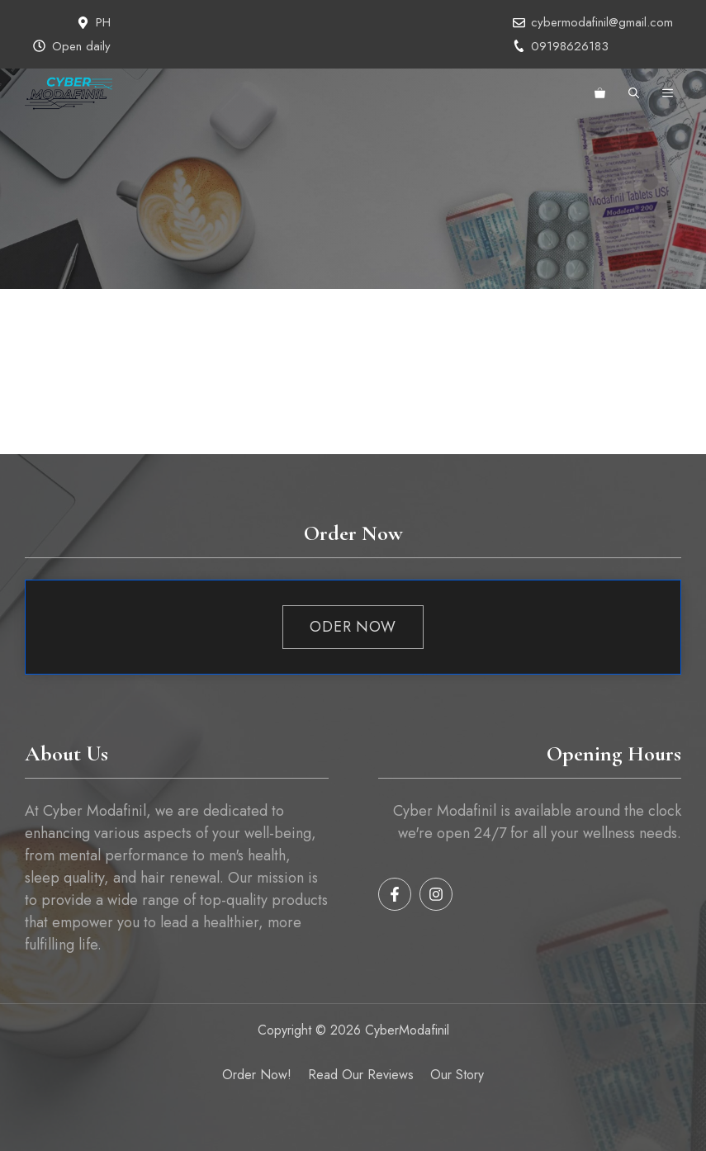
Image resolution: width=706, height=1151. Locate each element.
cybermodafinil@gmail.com (602, 22)
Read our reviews (361, 1074)
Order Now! (256, 1074)
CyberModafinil (405, 1030)
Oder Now (353, 626)
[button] (634, 93)
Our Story (457, 1074)
